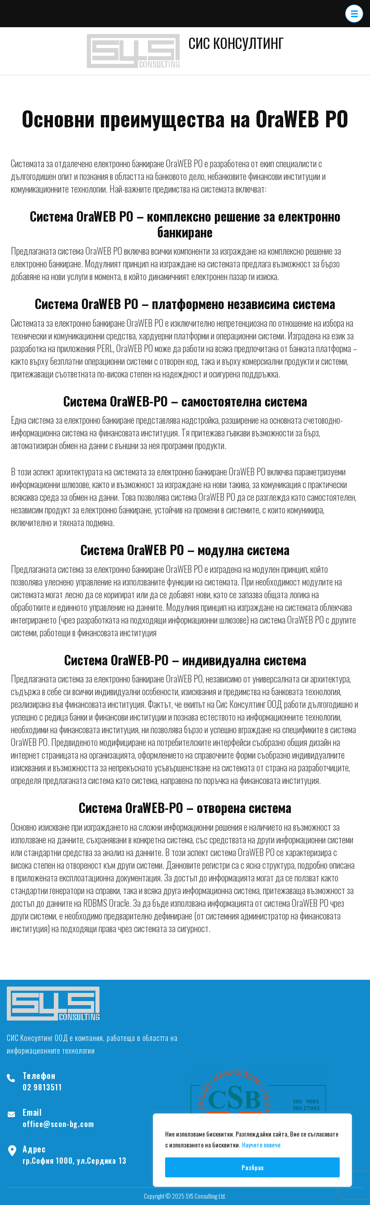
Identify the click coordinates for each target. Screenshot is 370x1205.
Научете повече (261, 1144)
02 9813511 (42, 1087)
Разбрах (253, 1167)
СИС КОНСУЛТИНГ (236, 42)
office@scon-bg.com (58, 1123)
